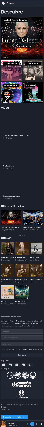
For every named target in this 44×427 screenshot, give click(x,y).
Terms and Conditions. (36, 349)
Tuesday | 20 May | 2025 (30, 230)
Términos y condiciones (21, 405)
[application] (22, 424)
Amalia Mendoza (30, 66)
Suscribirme (22, 355)
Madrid (3, 301)
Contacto (4, 407)
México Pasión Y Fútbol (23, 301)
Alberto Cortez (34, 260)
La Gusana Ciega (8, 168)
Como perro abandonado (11, 196)
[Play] (32, 424)
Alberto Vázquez (20, 304)
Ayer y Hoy (30, 85)
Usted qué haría (8, 166)
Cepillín (6, 88)
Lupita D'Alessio (12, 425)
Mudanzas (11, 423)
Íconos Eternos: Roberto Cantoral (27, 279)
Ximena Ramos (7, 199)
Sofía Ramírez (5, 260)
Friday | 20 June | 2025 (8, 230)
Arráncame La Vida (7, 258)
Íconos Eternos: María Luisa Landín (27, 258)
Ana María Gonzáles (7, 304)
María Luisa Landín (21, 260)
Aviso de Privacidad (7, 405)
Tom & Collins (29, 88)
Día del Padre (34, 258)
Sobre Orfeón (34, 405)
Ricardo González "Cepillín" (16, 85)
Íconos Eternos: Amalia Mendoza (12, 279)
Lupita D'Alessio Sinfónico (15, 20)
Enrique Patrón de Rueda (23, 282)
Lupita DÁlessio (9, 23)
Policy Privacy (22, 349)
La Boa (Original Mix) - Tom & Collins (16, 136)
